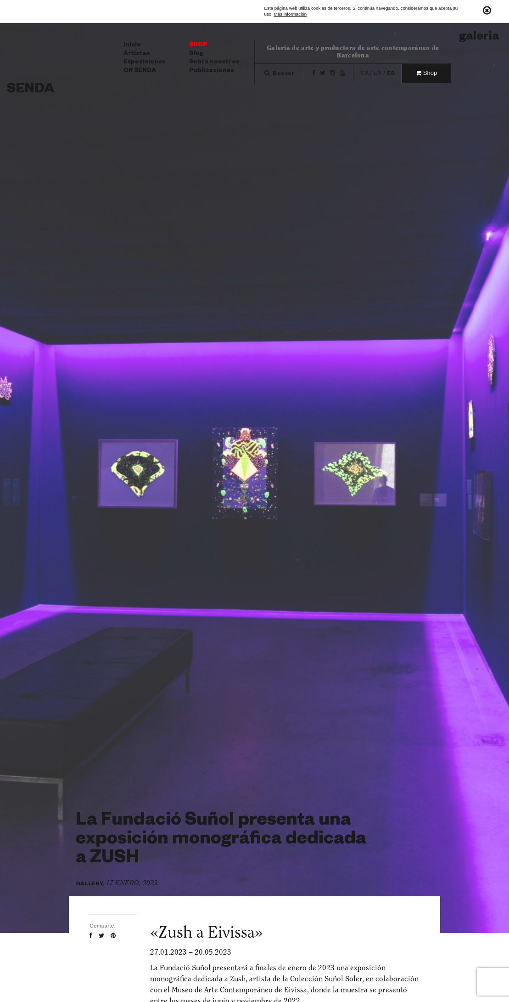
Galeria (479, 38)
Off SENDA (139, 71)
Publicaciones (211, 71)
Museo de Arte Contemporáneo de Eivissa (239, 990)
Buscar (279, 74)
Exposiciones (144, 62)
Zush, (238, 979)
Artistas (136, 54)
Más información (290, 14)
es (391, 74)
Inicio (132, 45)
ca (365, 72)
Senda (30, 90)
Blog (196, 54)
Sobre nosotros (214, 62)
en (378, 72)
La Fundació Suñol (180, 968)
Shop (198, 45)
